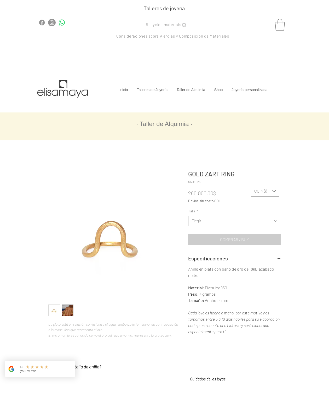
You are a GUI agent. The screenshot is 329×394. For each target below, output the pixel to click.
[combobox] (234, 221)
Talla (193, 211)
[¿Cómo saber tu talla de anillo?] (79, 367)
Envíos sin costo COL (204, 201)
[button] (167, 25)
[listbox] (265, 191)
